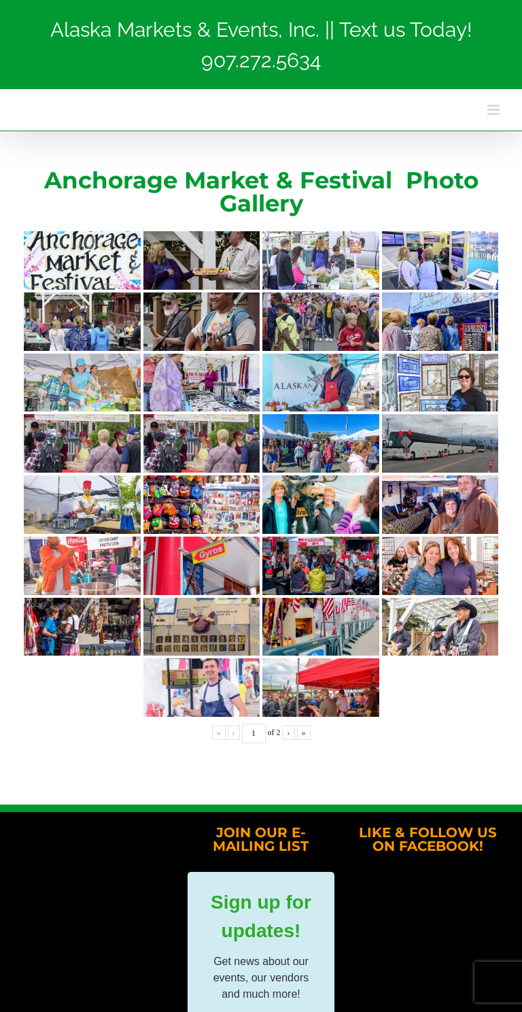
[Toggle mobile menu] (494, 110)
